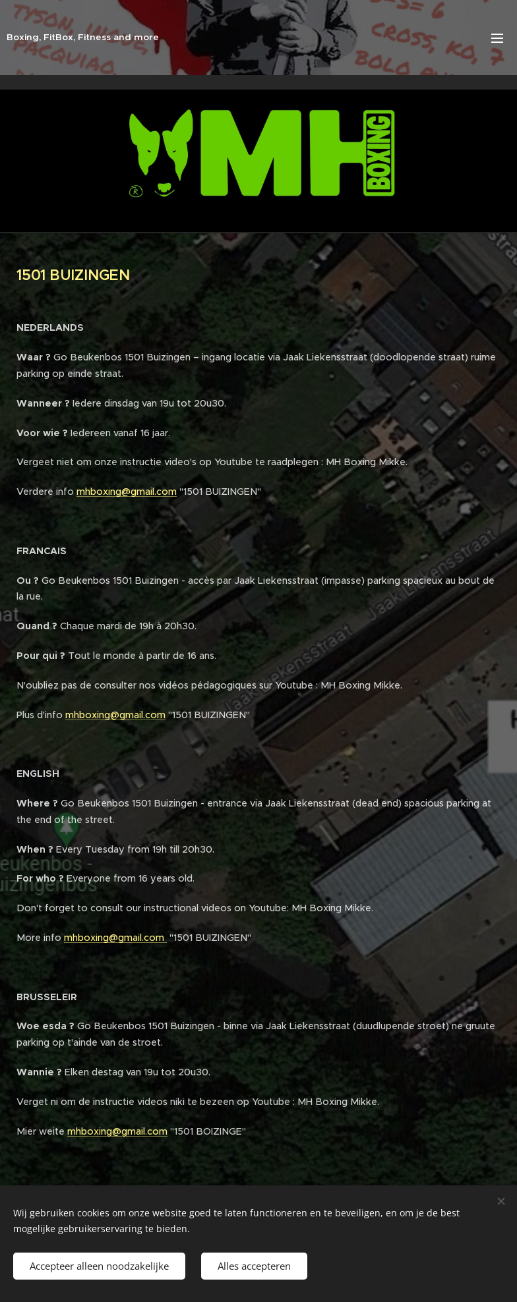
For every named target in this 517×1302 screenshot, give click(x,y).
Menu (497, 38)
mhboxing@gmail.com (126, 491)
